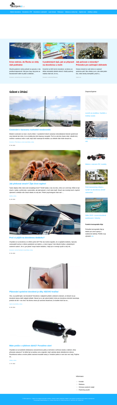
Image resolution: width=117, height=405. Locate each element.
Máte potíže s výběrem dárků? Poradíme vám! (30, 346)
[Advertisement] (58, 26)
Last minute (52, 12)
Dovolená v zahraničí (40, 12)
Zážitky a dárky (92, 12)
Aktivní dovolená (15, 12)
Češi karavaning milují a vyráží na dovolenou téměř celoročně (95, 189)
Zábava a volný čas (71, 12)
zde (92, 236)
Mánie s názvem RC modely (95, 164)
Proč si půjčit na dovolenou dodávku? (27, 238)
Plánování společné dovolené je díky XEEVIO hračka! (34, 292)
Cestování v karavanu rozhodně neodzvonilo (30, 130)
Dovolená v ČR (27, 12)
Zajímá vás (82, 12)
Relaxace (60, 12)
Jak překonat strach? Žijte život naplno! (27, 184)
